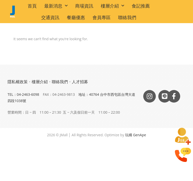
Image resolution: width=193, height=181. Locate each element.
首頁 (32, 6)
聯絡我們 (127, 17)
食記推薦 (141, 6)
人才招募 (80, 81)
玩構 (128, 134)
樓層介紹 (112, 6)
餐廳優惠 (76, 17)
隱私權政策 (18, 81)
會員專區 (101, 17)
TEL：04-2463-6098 (23, 94)
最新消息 (56, 6)
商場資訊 (84, 6)
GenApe (139, 134)
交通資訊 (50, 17)
